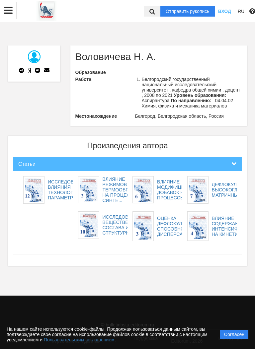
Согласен (234, 334)
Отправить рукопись (188, 11)
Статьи (27, 164)
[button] (8, 10)
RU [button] (241, 11)
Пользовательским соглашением (79, 339)
